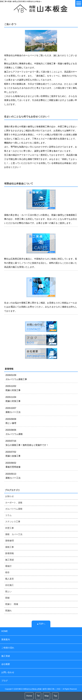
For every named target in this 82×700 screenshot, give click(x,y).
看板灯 (8, 566)
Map (46, 696)
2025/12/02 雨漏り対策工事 (12, 388)
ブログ (4, 680)
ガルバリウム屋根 (13, 509)
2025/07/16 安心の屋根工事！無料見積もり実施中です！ (26, 443)
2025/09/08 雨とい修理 (10, 421)
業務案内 (5, 639)
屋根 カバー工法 (13, 534)
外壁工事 (9, 528)
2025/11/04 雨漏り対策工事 (12, 399)
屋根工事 (9, 547)
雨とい (8, 591)
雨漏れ (8, 610)
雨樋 (7, 598)
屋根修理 (9, 540)
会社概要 (5, 664)
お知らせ (9, 496)
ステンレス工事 (12, 521)
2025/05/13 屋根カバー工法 (12, 476)
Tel (38, 696)
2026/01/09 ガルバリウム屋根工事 (16, 377)
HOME (4, 631)
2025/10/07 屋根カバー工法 (12, 410)
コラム (8, 515)
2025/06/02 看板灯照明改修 (12, 465)
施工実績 (9, 560)
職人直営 (9, 579)
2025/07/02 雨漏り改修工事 (12, 454)
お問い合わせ (7, 672)
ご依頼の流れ (7, 648)
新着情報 (9, 553)
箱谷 (7, 572)
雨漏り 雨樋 (11, 604)
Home (29, 696)
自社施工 (9, 585)
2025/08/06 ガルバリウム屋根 (14, 432)
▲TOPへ (41, 624)
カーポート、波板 (13, 502)
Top (55, 696)
